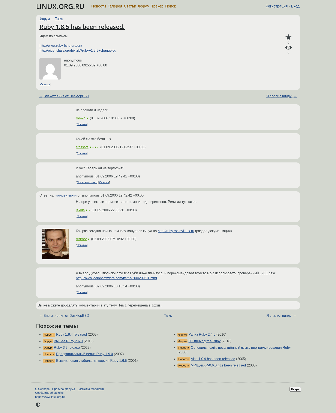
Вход (295, 6)
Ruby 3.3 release (67, 347)
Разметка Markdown (91, 388)
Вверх (295, 389)
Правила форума (63, 388)
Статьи (130, 6)
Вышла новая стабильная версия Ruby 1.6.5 (91, 360)
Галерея (115, 6)
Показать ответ (87, 182)
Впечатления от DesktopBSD (66, 96)
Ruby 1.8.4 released (71, 334)
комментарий (66, 195)
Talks (59, 19)
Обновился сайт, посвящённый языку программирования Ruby (241, 347)
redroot (81, 239)
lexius (80, 210)
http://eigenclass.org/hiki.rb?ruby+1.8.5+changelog (77, 50)
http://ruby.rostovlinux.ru (176, 231)
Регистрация (277, 6)
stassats (82, 147)
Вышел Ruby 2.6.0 (68, 341)
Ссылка (45, 84)
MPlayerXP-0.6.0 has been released (218, 365)
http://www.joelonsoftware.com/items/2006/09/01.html (116, 278)
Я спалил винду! (279, 96)
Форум (143, 6)
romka (80, 118)
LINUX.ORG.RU (60, 6)
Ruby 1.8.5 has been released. (82, 27)
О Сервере (42, 388)
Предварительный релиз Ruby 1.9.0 (84, 354)
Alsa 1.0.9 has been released (213, 359)
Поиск (170, 6)
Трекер (157, 6)
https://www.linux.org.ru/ (50, 396)
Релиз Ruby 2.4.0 (202, 334)
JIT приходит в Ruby (205, 341)
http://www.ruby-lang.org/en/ (60, 45)
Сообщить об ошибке (49, 392)
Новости (98, 6)
